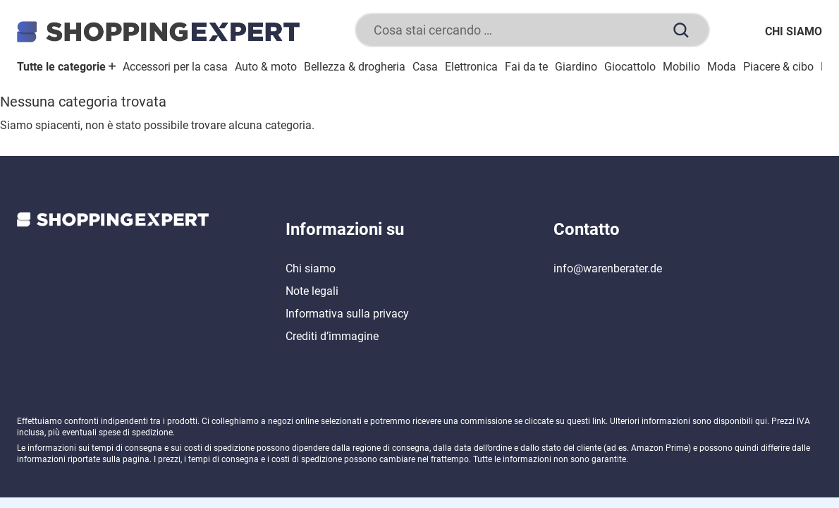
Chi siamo (793, 31)
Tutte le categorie (66, 66)
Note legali (312, 291)
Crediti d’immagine (332, 336)
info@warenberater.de (607, 268)
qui (761, 421)
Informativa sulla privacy (347, 313)
